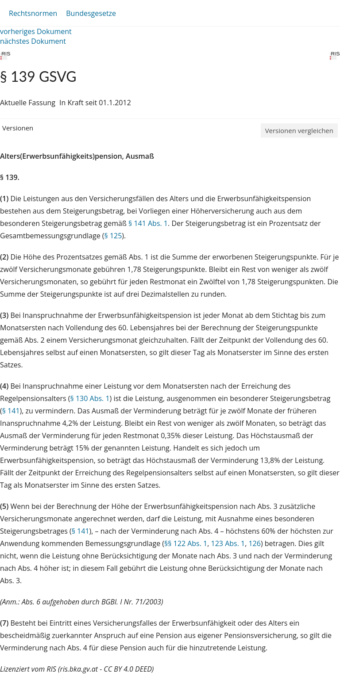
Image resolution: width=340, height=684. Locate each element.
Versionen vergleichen (299, 130)
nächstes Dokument (33, 41)
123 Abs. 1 (228, 543)
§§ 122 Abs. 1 (185, 543)
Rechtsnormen (33, 13)
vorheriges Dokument (36, 31)
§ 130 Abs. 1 (90, 398)
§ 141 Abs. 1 (148, 223)
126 (254, 543)
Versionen (17, 127)
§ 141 (11, 411)
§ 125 (113, 236)
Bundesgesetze (91, 13)
